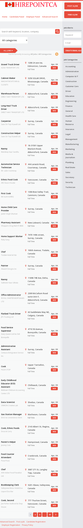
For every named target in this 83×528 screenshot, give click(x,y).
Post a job (72, 6)
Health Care (70, 116)
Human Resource (69, 123)
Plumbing (69, 162)
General (69, 111)
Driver (68, 91)
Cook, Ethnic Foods (10, 428)
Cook (3, 366)
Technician (70, 187)
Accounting (70, 66)
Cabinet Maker (8, 78)
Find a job (72, 14)
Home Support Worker (12, 236)
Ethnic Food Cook (9, 179)
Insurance (69, 129)
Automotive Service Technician (10, 166)
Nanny (4, 148)
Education (69, 96)
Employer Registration (11, 525)
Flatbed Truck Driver (11, 313)
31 (50, 514)
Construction (71, 81)
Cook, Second (7, 500)
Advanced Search (50, 16)
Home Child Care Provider (9, 209)
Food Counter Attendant (7, 456)
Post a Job (20, 521)
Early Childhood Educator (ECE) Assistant (8, 383)
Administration (72, 71)
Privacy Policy (27, 525)
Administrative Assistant (8, 348)
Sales (67, 172)
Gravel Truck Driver (10, 64)
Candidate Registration (36, 521)
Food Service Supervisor (7, 329)
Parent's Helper (8, 442)
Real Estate (70, 167)
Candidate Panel (17, 16)
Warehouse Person (10, 93)
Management (71, 139)
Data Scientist (8, 402)
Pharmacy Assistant (10, 222)
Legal (67, 134)
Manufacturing (72, 144)
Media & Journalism (70, 156)
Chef (3, 251)
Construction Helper (11, 133)
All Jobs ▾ (8, 50)
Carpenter (6, 121)
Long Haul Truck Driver (9, 107)
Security (69, 182)
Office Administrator (11, 295)
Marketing (70, 149)
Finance (68, 106)
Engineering (70, 101)
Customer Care (71, 86)
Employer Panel (33, 16)
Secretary (69, 177)
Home (4, 16)
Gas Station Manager (11, 414)
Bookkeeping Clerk (10, 485)
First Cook (6, 193)
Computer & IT (71, 76)
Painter (4, 265)
